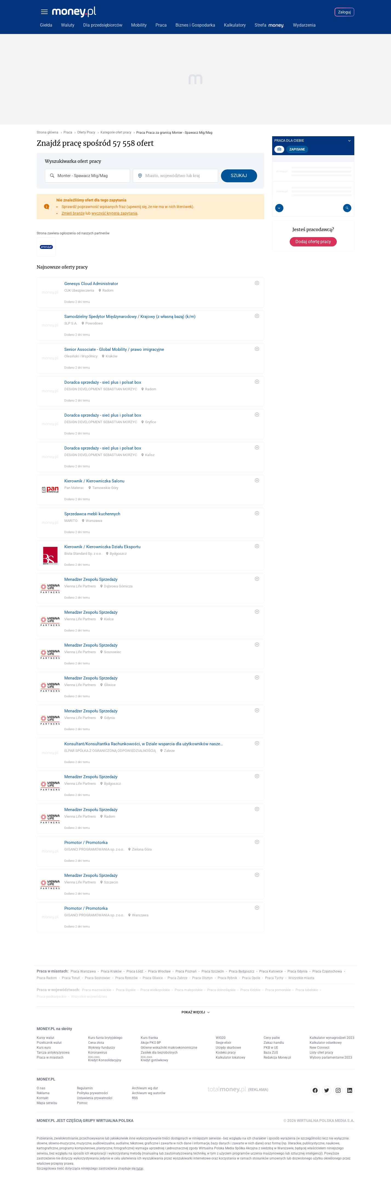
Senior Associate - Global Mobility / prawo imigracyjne (114, 349)
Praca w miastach (50, 1057)
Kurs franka (149, 1038)
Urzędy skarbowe (228, 1048)
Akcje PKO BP (151, 1043)
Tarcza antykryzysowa (53, 1052)
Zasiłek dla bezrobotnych (159, 1052)
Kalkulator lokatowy (230, 1057)
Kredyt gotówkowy (154, 1060)
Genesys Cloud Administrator (91, 283)
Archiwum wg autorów (148, 1093)
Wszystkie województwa (89, 997)
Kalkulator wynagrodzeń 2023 (332, 1038)
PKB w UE (271, 1048)
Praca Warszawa (83, 971)
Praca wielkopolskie (155, 990)
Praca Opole (251, 978)
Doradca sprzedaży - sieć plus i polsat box (102, 382)
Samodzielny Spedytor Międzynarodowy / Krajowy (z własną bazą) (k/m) (130, 316)
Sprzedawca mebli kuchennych (92, 513)
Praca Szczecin (213, 971)
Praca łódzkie (250, 990)
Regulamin (85, 1088)
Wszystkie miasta (301, 978)
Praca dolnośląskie (221, 990)
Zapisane (297, 149)
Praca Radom (47, 978)
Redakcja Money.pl (277, 1057)
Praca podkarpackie (51, 997)
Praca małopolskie (188, 990)
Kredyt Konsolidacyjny (104, 1060)
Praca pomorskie (278, 990)
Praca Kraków (111, 971)
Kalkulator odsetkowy (326, 1043)
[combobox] (87, 176)
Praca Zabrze (177, 978)
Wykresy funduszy (101, 1048)
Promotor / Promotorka (86, 842)
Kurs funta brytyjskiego (105, 1038)
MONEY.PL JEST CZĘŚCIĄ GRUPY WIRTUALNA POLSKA (85, 1120)
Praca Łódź (135, 971)
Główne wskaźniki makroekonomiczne (169, 1048)
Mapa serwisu (47, 1103)
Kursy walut (45, 1038)
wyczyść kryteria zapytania (114, 213)
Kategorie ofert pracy (115, 132)
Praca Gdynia (297, 971)
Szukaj (239, 175)
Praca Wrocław (159, 971)
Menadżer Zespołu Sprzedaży (90, 579)
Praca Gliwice (153, 978)
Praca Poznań (186, 971)
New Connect (319, 1048)
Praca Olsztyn (202, 978)
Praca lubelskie (306, 990)
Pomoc (82, 1103)
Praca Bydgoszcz (241, 971)
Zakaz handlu (274, 1043)
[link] (150, 292)
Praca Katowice (271, 971)
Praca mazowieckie (96, 990)
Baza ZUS (271, 1052)
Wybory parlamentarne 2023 (331, 1057)
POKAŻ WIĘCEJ (195, 1012)
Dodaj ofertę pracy (313, 241)
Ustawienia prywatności (94, 1098)
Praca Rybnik (227, 978)
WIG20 (221, 1038)
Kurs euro (44, 1048)
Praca (68, 132)
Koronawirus (97, 1052)
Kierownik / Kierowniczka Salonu (94, 481)
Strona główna (47, 132)
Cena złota (96, 1043)
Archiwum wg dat (145, 1088)
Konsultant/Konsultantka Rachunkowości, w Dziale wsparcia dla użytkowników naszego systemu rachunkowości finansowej (143, 743)
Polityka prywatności (92, 1093)
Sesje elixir (223, 1043)
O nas (41, 1088)
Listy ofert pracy (321, 1052)
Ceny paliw (272, 1038)
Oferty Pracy (86, 132)
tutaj (139, 1168)
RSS (135, 1098)
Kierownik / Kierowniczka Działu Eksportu (102, 546)
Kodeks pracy (226, 1052)
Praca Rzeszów (126, 978)
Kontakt (42, 1098)
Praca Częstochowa (327, 971)
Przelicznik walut (49, 1043)
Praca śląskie (126, 990)
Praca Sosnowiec (97, 978)
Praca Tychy (274, 978)
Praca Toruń (71, 978)
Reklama (43, 1093)
